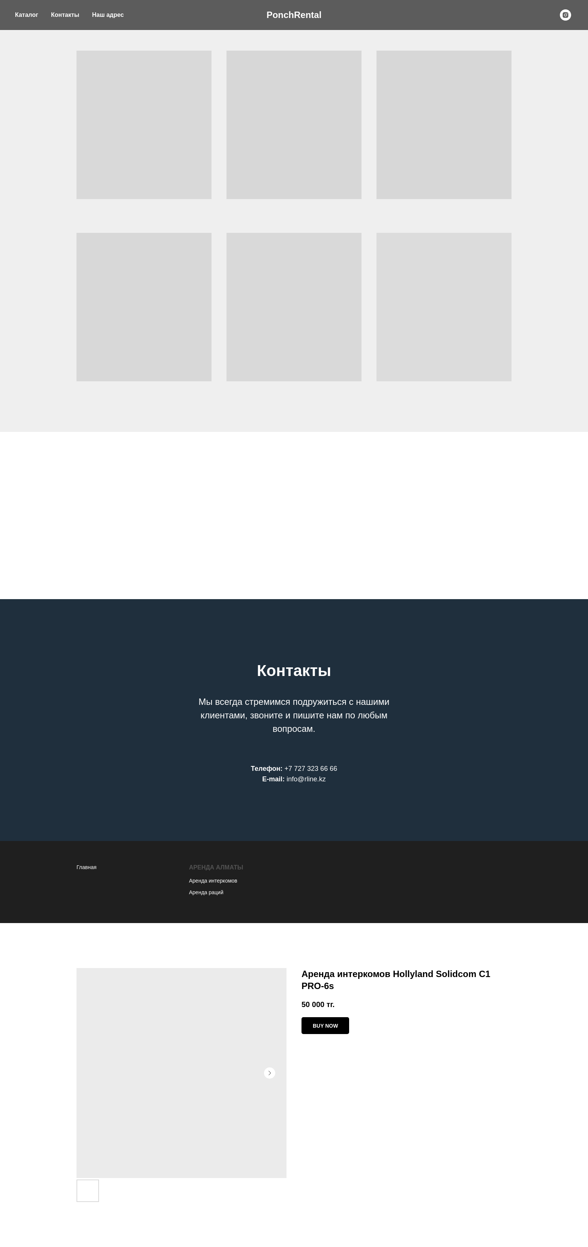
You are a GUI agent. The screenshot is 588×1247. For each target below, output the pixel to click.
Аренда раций (206, 892)
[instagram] (565, 15)
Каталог (26, 15)
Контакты (65, 15)
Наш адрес (108, 15)
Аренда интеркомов (213, 881)
